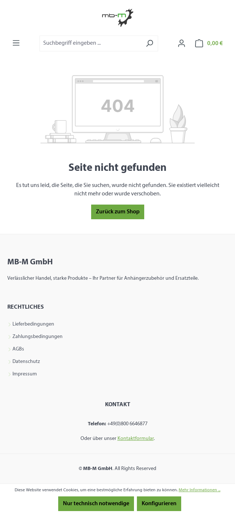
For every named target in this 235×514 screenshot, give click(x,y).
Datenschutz (26, 361)
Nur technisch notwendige (96, 504)
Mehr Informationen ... (199, 490)
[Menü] (16, 43)
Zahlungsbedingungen (37, 336)
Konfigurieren (159, 504)
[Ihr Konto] (181, 43)
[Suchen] (149, 43)
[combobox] (90, 43)
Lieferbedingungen (33, 324)
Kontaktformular (136, 438)
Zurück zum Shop (117, 212)
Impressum (24, 374)
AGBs (18, 349)
